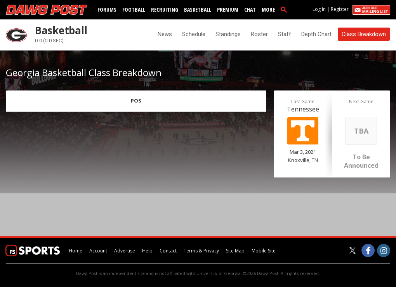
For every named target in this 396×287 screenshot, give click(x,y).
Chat (250, 9)
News (165, 34)
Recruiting (164, 9)
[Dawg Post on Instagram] (383, 250)
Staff (284, 34)
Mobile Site (264, 250)
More (268, 9)
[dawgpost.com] (46, 10)
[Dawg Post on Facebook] (368, 250)
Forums (106, 9)
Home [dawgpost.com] (75, 250)
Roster (259, 34)
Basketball (197, 9)
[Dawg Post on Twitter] (352, 250)
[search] (285, 9)
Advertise (124, 250)
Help (147, 250)
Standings (228, 34)
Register (340, 9)
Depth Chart (316, 34)
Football (133, 9)
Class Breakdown (364, 34)
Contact (168, 250)
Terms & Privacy (201, 250)
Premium (227, 9)
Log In (319, 9)
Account (98, 250)
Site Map (235, 250)
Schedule (193, 34)
